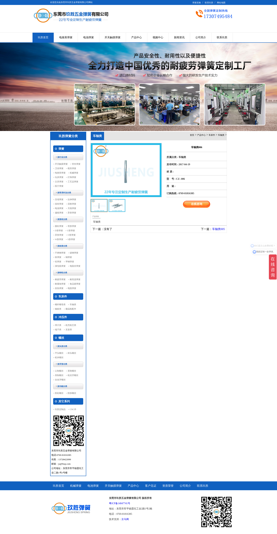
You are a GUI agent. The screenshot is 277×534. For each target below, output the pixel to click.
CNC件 (73, 409)
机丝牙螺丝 (73, 375)
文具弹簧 (59, 181)
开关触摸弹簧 (112, 37)
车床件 (212, 135)
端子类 (58, 329)
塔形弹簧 (72, 226)
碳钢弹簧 (74, 253)
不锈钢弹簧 (60, 253)
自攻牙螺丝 (60, 379)
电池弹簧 (88, 37)
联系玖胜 (209, 2)
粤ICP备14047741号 (119, 503)
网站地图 (221, 2)
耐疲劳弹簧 (60, 279)
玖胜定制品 (60, 409)
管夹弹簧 (76, 164)
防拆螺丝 (72, 393)
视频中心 (158, 37)
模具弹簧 (72, 168)
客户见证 (150, 485)
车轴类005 (218, 229)
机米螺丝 (59, 357)
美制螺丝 (59, 375)
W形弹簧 (59, 239)
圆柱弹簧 (59, 226)
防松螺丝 (59, 393)
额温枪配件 (71, 309)
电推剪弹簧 (65, 37)
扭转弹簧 (59, 204)
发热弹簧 (59, 288)
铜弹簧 (69, 257)
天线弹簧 (72, 208)
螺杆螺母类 (60, 304)
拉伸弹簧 (72, 199)
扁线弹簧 (59, 212)
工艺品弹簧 (73, 181)
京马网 (125, 519)
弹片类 (58, 325)
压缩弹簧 (59, 199)
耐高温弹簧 (75, 279)
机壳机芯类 (71, 325)
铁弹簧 (58, 257)
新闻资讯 (179, 37)
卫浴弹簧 (59, 168)
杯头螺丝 (72, 353)
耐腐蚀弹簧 (60, 284)
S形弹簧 (71, 239)
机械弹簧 (74, 173)
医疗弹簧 (59, 186)
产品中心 (136, 37)
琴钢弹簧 (70, 261)
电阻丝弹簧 (75, 266)
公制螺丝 (59, 371)
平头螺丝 (59, 353)
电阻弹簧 (72, 288)
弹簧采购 (196, 2)
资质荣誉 (168, 485)
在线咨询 (196, 203)
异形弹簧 (72, 212)
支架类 (69, 329)
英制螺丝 (72, 371)
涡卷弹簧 (72, 204)
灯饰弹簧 (72, 177)
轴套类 (58, 309)
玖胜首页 (43, 37)
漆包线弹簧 (60, 266)
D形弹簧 (59, 230)
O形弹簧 (72, 235)
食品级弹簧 (75, 284)
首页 (192, 135)
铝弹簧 (58, 261)
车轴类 (73, 304)
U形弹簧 (71, 230)
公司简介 (200, 37)
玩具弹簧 (59, 177)
